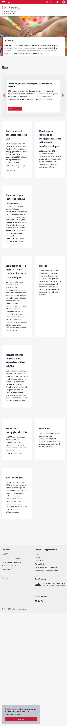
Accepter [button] (21, 719)
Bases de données (14, 586)
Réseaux (43, 320)
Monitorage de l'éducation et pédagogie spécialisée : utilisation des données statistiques (50, 156)
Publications (45, 519)
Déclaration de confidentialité (46, 676)
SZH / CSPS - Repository (11, 667)
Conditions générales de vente (46, 680)
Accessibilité (39, 673)
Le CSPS (5, 663)
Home (37, 663)
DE (47, 2)
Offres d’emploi (7, 678)
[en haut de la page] (1, 652)
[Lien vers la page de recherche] (57, 2)
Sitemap (38, 666)
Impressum (39, 669)
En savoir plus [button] (16, 714)
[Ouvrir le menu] (6, 2)
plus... (11, 108)
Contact (5, 687)
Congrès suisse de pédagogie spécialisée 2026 (16, 152)
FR (51, 2)
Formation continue (9, 683)
